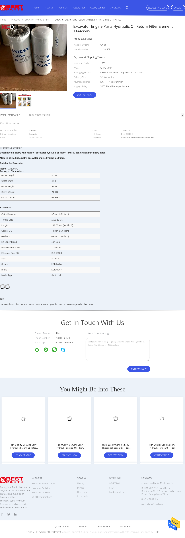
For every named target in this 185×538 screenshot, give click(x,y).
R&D (111, 487)
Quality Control (97, 7)
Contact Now (84, 94)
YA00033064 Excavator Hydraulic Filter (45, 304)
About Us (63, 7)
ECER (156, 531)
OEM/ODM (114, 483)
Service (80, 487)
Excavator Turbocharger (43, 483)
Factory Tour (79, 7)
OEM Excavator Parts (42, 496)
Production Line (116, 492)
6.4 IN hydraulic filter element (14, 304)
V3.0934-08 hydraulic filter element (79, 304)
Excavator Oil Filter (41, 492)
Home (36, 7)
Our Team (82, 492)
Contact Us (115, 7)
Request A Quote (157, 7)
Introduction (83, 496)
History (80, 483)
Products (49, 7)
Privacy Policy (103, 527)
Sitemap (83, 527)
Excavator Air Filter (41, 488)
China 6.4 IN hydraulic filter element (44, 531)
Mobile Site (125, 527)
